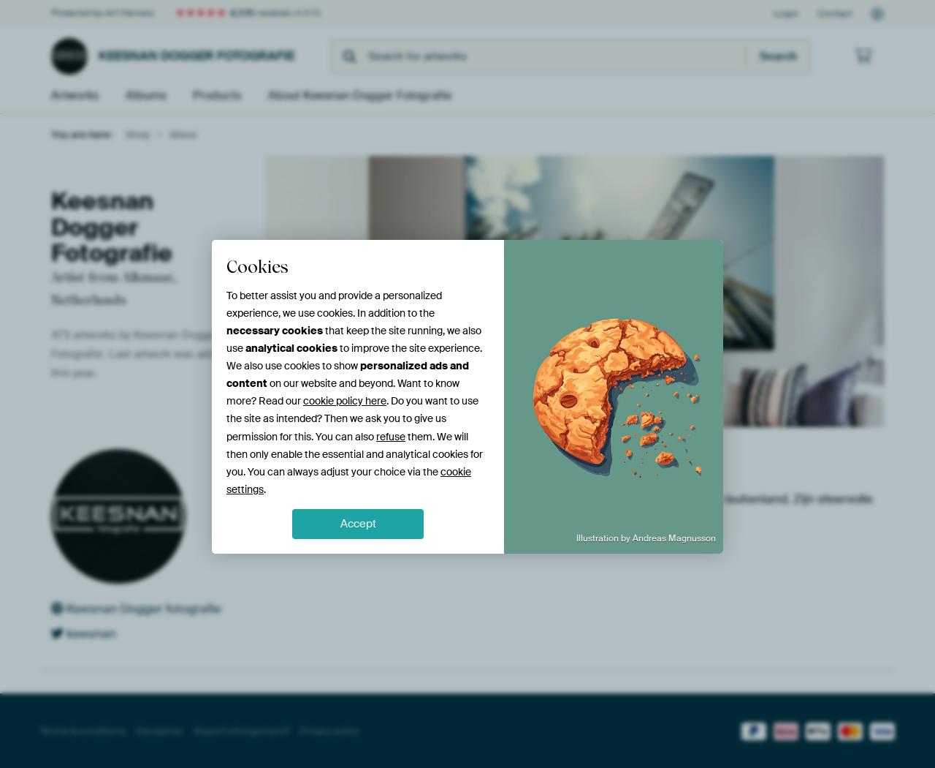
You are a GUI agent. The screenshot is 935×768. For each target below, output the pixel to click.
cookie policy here (344, 400)
